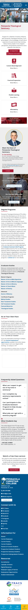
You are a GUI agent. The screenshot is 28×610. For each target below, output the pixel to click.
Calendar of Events (6, 564)
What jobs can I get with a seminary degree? (13, 414)
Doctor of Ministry (6, 294)
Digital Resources (6, 567)
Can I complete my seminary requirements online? (12, 396)
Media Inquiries (6, 496)
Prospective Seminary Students (10, 551)
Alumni (3, 536)
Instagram (5, 518)
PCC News (5, 508)
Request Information (15, 53)
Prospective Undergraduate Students (12, 554)
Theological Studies (7, 308)
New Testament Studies (8, 301)
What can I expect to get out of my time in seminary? (12, 387)
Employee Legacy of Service (9, 569)
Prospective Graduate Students (10, 549)
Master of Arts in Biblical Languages (12, 282)
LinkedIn (4, 521)
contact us (11, 257)
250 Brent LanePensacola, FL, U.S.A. (7, 486)
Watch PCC (5, 513)
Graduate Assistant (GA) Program (13, 247)
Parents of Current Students (9, 546)
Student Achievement (7, 575)
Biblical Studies (5, 299)
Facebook (4, 516)
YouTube (4, 528)
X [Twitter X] (2, 526)
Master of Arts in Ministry (9, 284)
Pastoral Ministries (7, 306)
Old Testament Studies (8, 304)
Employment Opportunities (9, 572)
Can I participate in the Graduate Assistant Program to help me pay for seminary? (12, 405)
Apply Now (15, 51)
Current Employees (7, 539)
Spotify (4, 523)
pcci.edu (3, 1)
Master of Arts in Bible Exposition (11, 279)
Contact (8, 171)
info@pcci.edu (6, 493)
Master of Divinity (6, 288)
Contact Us (6, 500)
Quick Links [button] (23, 1)
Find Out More (14, 202)
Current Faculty (5, 541)
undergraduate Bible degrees (13, 165)
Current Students (6, 544)
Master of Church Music (8, 286)
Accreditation (5, 562)
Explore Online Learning (14, 186)
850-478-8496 (5, 490)
